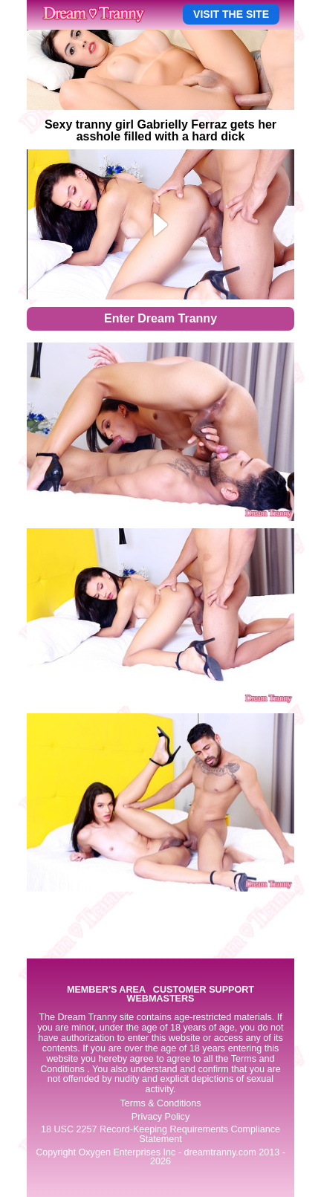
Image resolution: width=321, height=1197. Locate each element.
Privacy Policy (160, 1117)
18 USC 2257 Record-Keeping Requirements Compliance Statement (160, 1134)
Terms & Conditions (160, 1103)
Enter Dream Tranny (160, 318)
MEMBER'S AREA (106, 990)
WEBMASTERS (161, 999)
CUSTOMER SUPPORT (203, 990)
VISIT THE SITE (231, 14)
